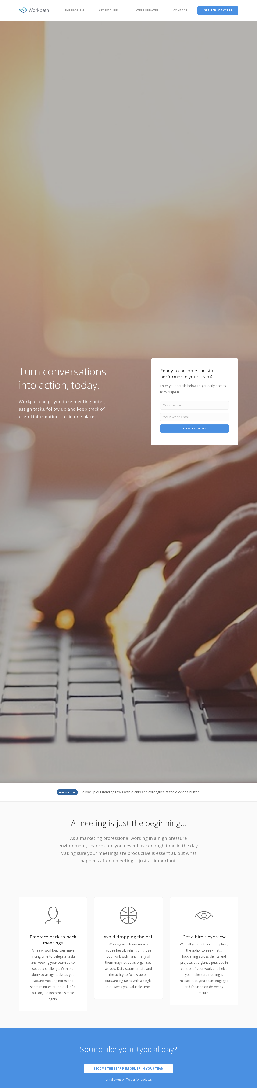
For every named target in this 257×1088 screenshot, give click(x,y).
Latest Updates (146, 10)
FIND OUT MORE (194, 429)
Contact (180, 10)
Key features (109, 10)
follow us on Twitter (122, 1079)
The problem (74, 10)
